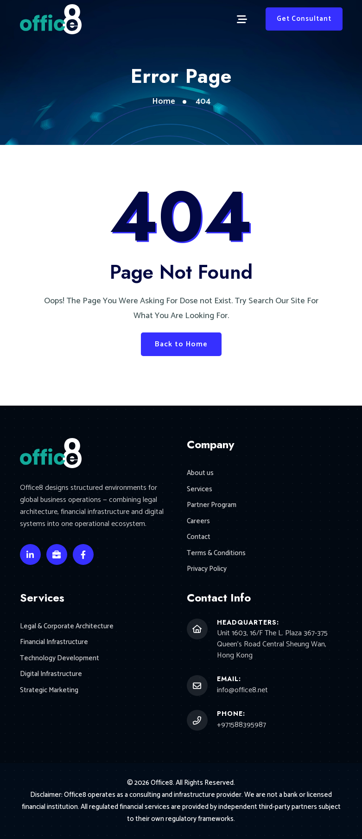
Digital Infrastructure (51, 674)
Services (199, 489)
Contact (198, 537)
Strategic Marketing (49, 690)
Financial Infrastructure (54, 642)
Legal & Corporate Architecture (67, 626)
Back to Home (181, 344)
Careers (198, 521)
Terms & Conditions (216, 553)
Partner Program (211, 505)
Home (163, 101)
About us (200, 473)
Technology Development (59, 658)
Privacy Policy (207, 569)
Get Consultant (304, 19)
